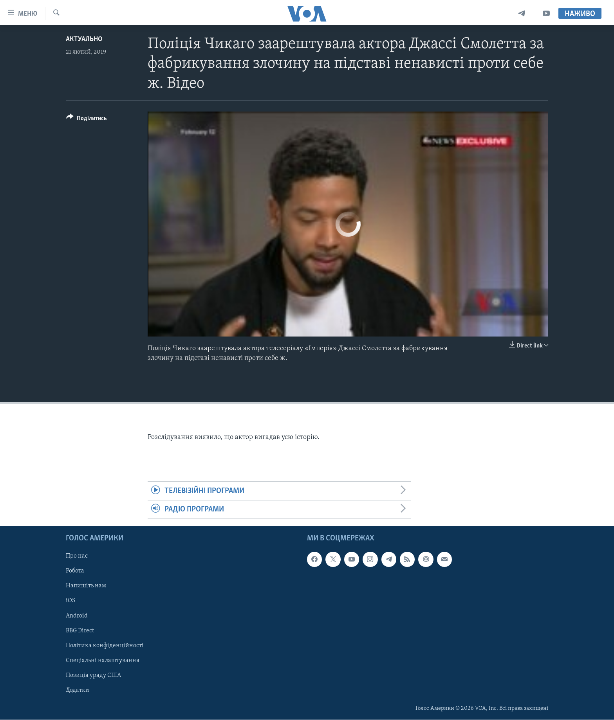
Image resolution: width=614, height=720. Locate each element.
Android (77, 616)
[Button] (86, 120)
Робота (75, 571)
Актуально (84, 39)
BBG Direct (80, 631)
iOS (71, 601)
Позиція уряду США (93, 675)
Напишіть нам (86, 586)
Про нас (77, 556)
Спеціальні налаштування (102, 660)
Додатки (77, 690)
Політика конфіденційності (105, 646)
